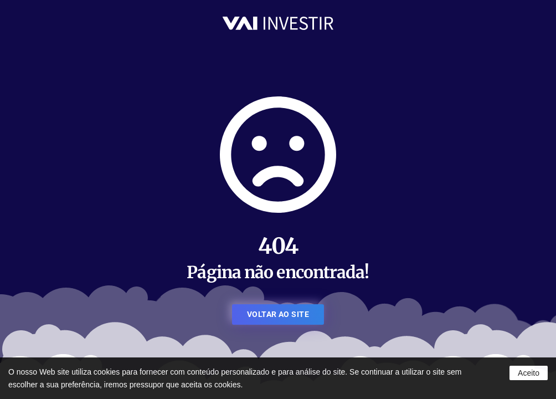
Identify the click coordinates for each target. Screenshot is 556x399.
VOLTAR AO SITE (278, 314)
